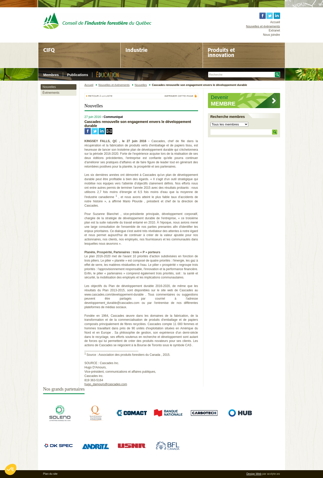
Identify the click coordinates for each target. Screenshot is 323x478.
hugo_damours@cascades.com (106, 384)
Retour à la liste (100, 95)
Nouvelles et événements (263, 26)
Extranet (274, 30)
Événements (51, 92)
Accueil (275, 22)
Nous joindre (271, 35)
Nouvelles (49, 87)
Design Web (253, 473)
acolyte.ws (273, 473)
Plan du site (50, 473)
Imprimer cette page (179, 96)
